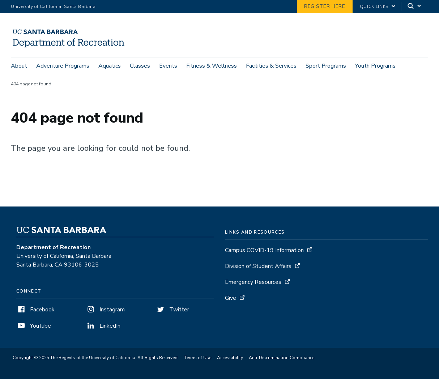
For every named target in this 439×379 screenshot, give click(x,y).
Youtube (33, 326)
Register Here (324, 6)
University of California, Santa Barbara (53, 6)
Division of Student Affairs (258, 266)
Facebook (35, 310)
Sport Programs (326, 66)
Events (168, 66)
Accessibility (230, 358)
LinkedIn (103, 326)
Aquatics (109, 66)
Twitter (172, 310)
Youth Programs (375, 66)
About (19, 66)
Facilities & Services (271, 66)
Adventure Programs (62, 66)
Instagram (105, 310)
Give (230, 298)
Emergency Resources (253, 282)
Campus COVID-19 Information (264, 250)
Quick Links (374, 6)
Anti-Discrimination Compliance (281, 358)
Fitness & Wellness (211, 66)
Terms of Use (197, 358)
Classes (140, 66)
